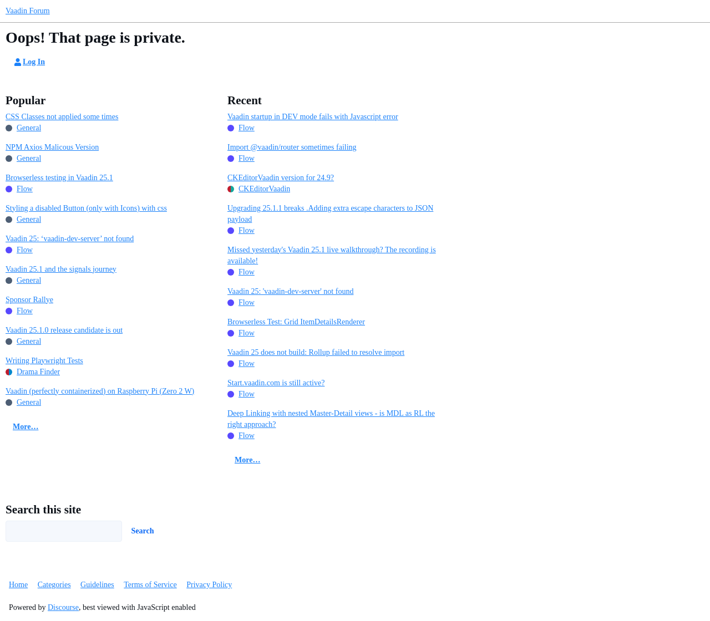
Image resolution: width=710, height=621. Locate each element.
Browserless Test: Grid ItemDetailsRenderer (296, 322)
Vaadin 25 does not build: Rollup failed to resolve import (315, 352)
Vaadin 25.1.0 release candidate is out (64, 330)
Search (142, 531)
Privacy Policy (209, 585)
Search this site (43, 509)
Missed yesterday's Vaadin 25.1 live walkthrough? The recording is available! (331, 255)
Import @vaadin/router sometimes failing (292, 147)
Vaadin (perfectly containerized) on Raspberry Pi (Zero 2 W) (100, 391)
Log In (29, 62)
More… (25, 427)
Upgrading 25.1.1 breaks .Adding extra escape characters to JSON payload (330, 213)
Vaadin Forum (28, 11)
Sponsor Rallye (29, 300)
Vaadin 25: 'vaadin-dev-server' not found (290, 291)
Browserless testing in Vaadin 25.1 (59, 178)
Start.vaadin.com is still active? (275, 383)
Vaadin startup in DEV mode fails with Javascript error (312, 117)
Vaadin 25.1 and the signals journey (61, 269)
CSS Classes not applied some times (62, 117)
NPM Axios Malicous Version (52, 147)
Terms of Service (150, 585)
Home (18, 585)
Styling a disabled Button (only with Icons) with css (86, 208)
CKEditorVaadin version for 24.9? (280, 178)
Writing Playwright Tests (44, 361)
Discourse (63, 607)
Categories (54, 585)
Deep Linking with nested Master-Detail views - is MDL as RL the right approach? (331, 419)
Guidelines (97, 585)
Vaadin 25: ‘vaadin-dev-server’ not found (70, 239)
